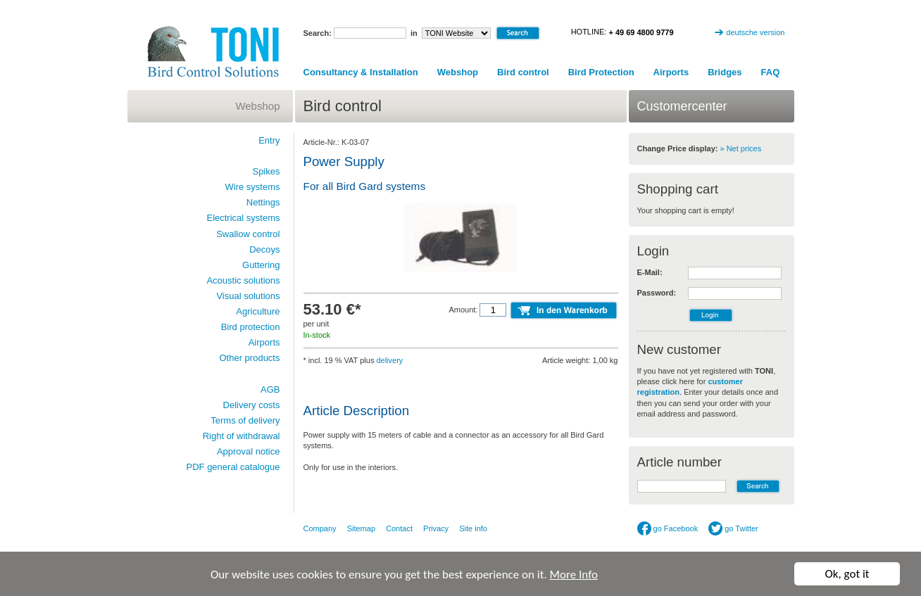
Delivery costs (251, 405)
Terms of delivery (245, 420)
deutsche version (755, 32)
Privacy (436, 528)
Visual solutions (248, 296)
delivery (389, 360)
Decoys (264, 249)
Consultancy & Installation (360, 72)
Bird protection (250, 327)
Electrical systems (243, 218)
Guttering (261, 265)
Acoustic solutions (243, 280)
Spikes (266, 171)
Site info (473, 528)
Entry (269, 140)
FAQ (770, 72)
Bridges (724, 72)
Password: (657, 293)
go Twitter (733, 528)
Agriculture (258, 311)
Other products (250, 358)
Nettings (263, 202)
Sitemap (361, 528)
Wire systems (252, 187)
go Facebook (667, 528)
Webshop (457, 72)
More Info (574, 574)
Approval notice (248, 451)
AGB (270, 389)
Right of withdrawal (241, 436)
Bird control (523, 72)
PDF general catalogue (233, 467)
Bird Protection (601, 72)
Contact (399, 528)
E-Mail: (650, 272)
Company (320, 528)
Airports (671, 72)
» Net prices (741, 148)
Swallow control (248, 234)
